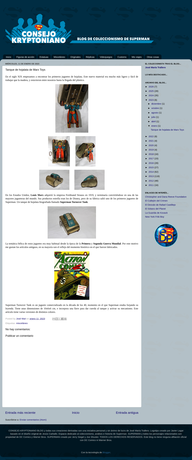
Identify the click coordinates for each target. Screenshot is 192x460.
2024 (151, 95)
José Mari (21, 318)
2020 (151, 145)
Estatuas (44, 57)
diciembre (156, 103)
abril (153, 121)
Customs (121, 57)
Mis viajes (137, 57)
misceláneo (22, 323)
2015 (151, 167)
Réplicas (90, 57)
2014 (151, 171)
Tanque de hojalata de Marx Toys (167, 129)
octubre (155, 108)
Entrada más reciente (20, 412)
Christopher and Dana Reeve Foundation (166, 196)
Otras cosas (153, 57)
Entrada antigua (127, 412)
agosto (155, 112)
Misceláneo (59, 57)
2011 (151, 185)
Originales (75, 57)
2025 (151, 91)
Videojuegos (106, 57)
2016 (151, 163)
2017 (151, 158)
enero (154, 125)
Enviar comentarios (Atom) (33, 419)
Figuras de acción (25, 57)
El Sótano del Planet (155, 208)
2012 (151, 180)
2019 (151, 149)
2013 (151, 176)
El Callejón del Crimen (156, 200)
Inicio (8, 57)
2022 (151, 136)
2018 (151, 154)
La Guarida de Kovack (156, 212)
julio (153, 117)
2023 (151, 100)
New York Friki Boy (154, 216)
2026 (151, 86)
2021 (151, 140)
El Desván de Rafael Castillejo (160, 204)
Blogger (106, 452)
